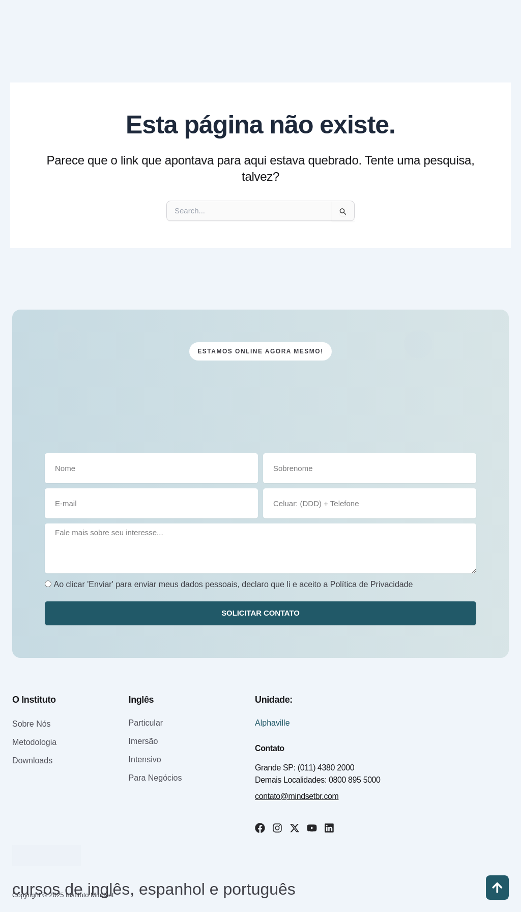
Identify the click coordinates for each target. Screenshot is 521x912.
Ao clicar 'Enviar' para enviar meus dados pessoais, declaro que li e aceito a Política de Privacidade (233, 583)
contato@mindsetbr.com (296, 796)
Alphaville (272, 722)
